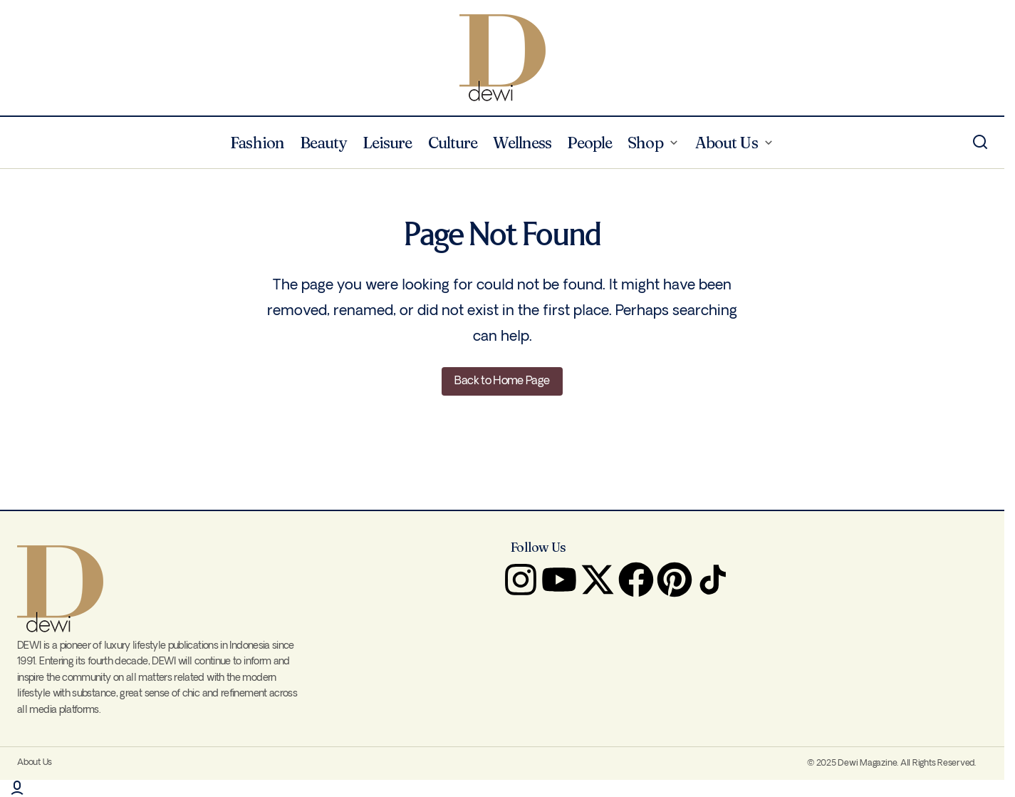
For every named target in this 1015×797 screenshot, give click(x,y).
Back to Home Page (501, 381)
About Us (34, 762)
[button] (980, 142)
